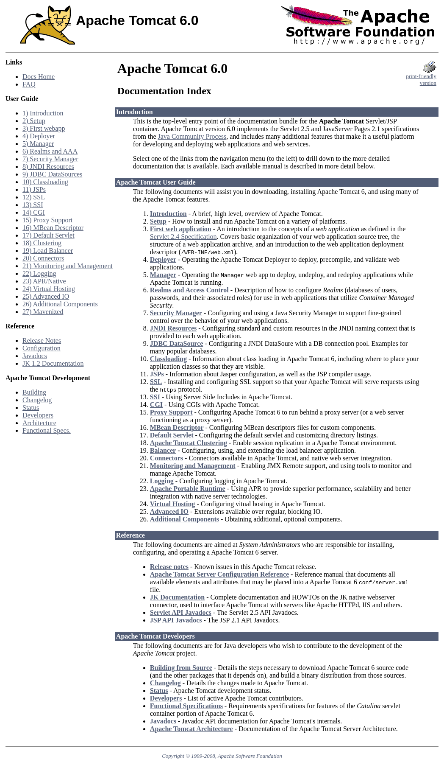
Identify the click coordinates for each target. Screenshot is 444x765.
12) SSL (33, 197)
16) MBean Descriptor (52, 227)
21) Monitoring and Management (67, 265)
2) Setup (33, 120)
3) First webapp (43, 128)
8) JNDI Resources (48, 166)
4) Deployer (38, 136)
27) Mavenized (42, 311)
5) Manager (38, 143)
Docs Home (38, 76)
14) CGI (33, 212)
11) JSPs (34, 189)
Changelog (37, 400)
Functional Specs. (46, 430)
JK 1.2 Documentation (52, 363)
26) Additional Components (60, 304)
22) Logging (39, 273)
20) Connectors (43, 258)
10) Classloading (45, 181)
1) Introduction (42, 113)
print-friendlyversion (421, 77)
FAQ (29, 84)
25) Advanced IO (45, 296)
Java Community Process (192, 136)
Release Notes (41, 340)
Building (34, 392)
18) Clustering (41, 243)
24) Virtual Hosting (48, 288)
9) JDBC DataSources (52, 174)
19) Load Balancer (47, 250)
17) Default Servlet (48, 235)
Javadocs (34, 355)
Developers (37, 415)
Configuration (41, 348)
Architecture (39, 422)
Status (30, 407)
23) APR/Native (44, 281)
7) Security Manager (50, 159)
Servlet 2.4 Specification (183, 236)
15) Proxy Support (47, 220)
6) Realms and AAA (50, 151)
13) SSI (32, 204)
